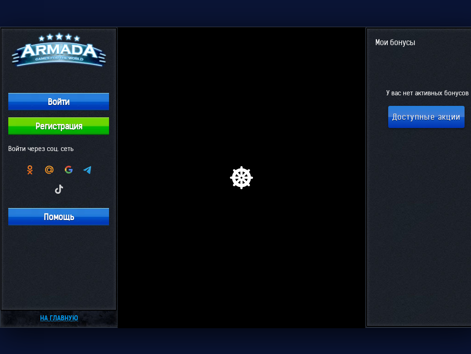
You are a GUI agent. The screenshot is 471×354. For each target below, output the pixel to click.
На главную (59, 318)
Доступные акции (426, 117)
